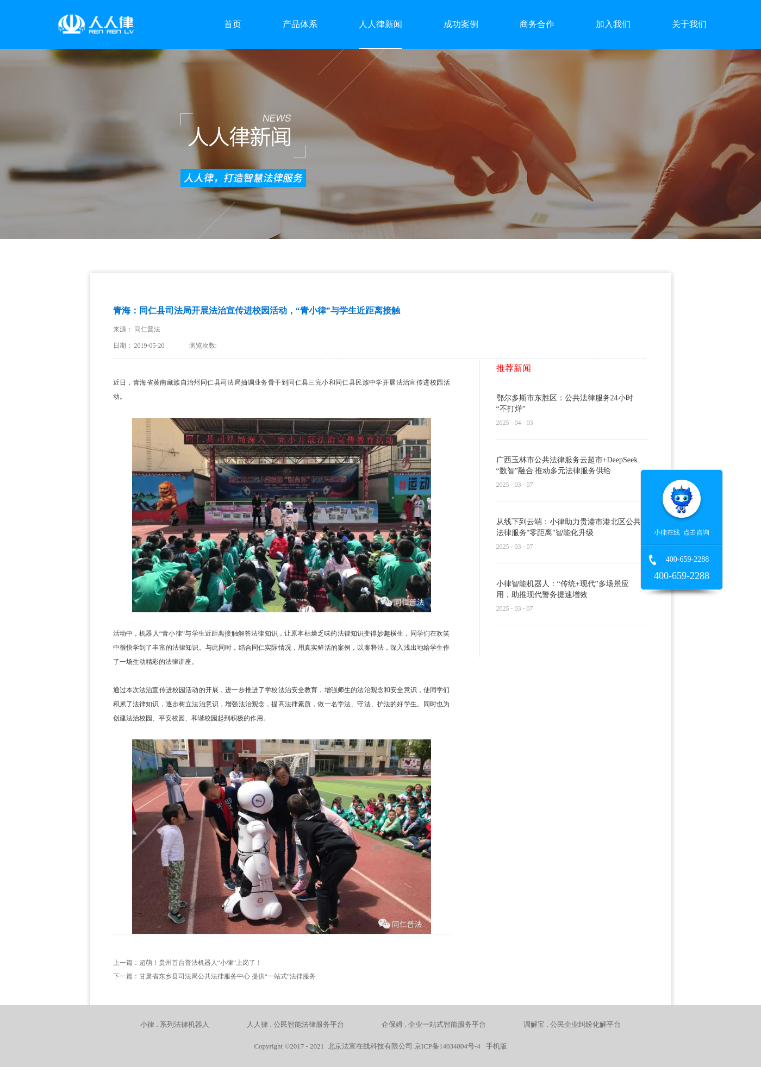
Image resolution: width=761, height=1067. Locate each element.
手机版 (494, 1046)
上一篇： (188, 962)
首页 (232, 24)
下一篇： (214, 976)
